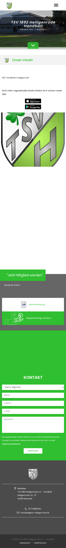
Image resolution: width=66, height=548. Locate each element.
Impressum (25, 542)
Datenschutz (40, 542)
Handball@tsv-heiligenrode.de (35, 512)
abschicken (33, 451)
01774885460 (34, 508)
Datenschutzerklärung (11, 444)
